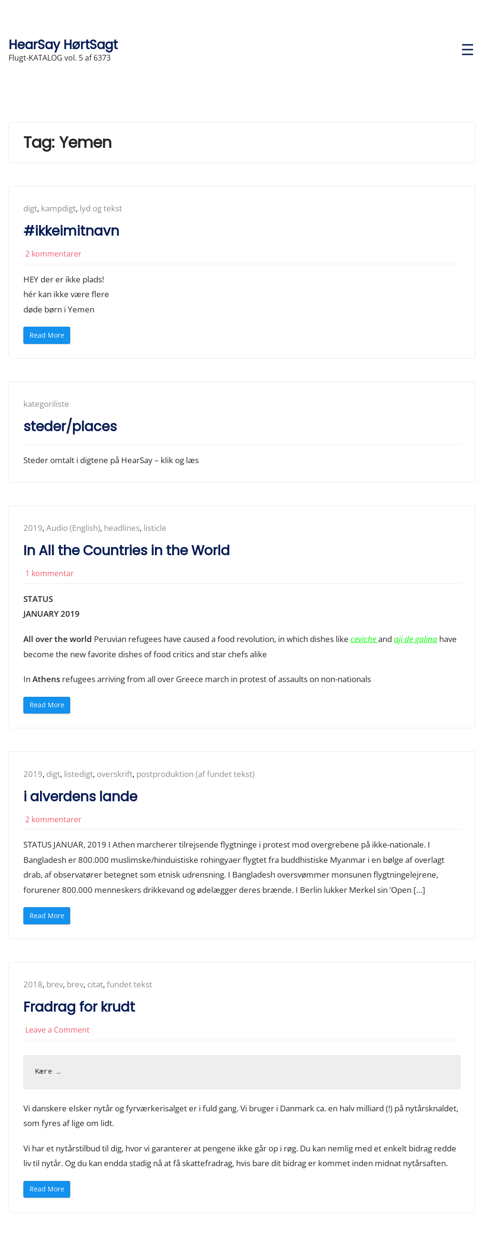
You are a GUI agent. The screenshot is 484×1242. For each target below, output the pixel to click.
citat (95, 984)
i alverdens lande (80, 796)
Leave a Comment (57, 1030)
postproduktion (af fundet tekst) (195, 773)
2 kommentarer (53, 253)
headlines (122, 528)
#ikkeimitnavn (71, 231)
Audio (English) (73, 528)
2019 (32, 528)
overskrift (115, 773)
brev (54, 984)
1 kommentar (49, 573)
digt (30, 208)
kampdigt (58, 208)
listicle (155, 528)
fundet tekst (129, 984)
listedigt (78, 773)
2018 (32, 984)
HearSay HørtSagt (63, 44)
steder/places (70, 426)
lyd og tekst (101, 208)
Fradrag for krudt (79, 1007)
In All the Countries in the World (126, 550)
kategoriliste (46, 403)
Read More (50, 337)
